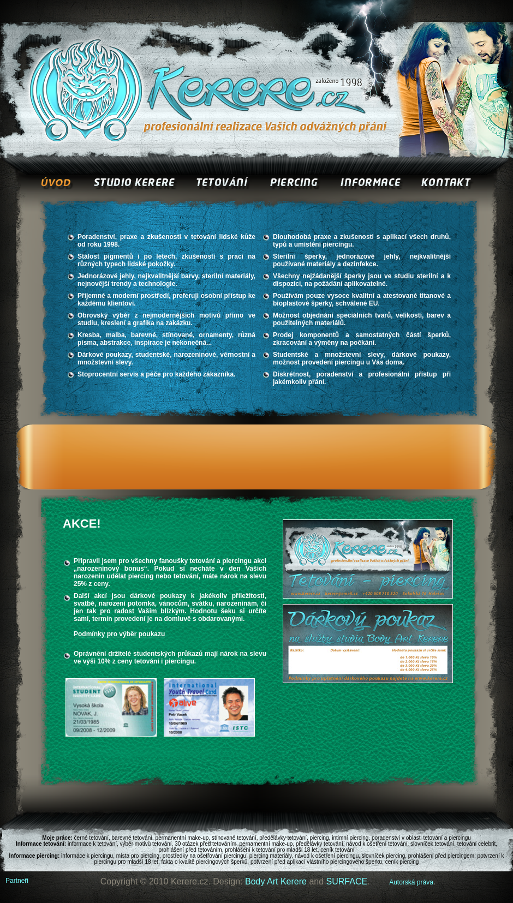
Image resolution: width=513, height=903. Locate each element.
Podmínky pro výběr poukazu (119, 634)
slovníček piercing (383, 856)
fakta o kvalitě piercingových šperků (204, 862)
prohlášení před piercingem (441, 856)
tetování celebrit (476, 844)
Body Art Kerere (276, 881)
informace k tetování (92, 844)
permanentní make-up (182, 838)
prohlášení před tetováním (190, 850)
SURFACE (347, 881)
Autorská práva (411, 882)
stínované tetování (234, 838)
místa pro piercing (137, 856)
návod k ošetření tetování (376, 844)
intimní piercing (350, 838)
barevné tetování (132, 838)
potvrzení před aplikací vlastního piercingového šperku (316, 862)
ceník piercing (402, 862)
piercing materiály (270, 856)
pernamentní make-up (266, 844)
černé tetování (91, 838)
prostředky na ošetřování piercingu (204, 856)
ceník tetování (337, 850)
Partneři (16, 880)
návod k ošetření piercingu (327, 856)
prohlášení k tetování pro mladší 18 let (271, 850)
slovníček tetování (432, 844)
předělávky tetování (283, 838)
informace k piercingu (87, 856)
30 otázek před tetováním (205, 844)
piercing (319, 838)
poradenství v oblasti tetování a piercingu (421, 838)
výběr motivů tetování (146, 844)
